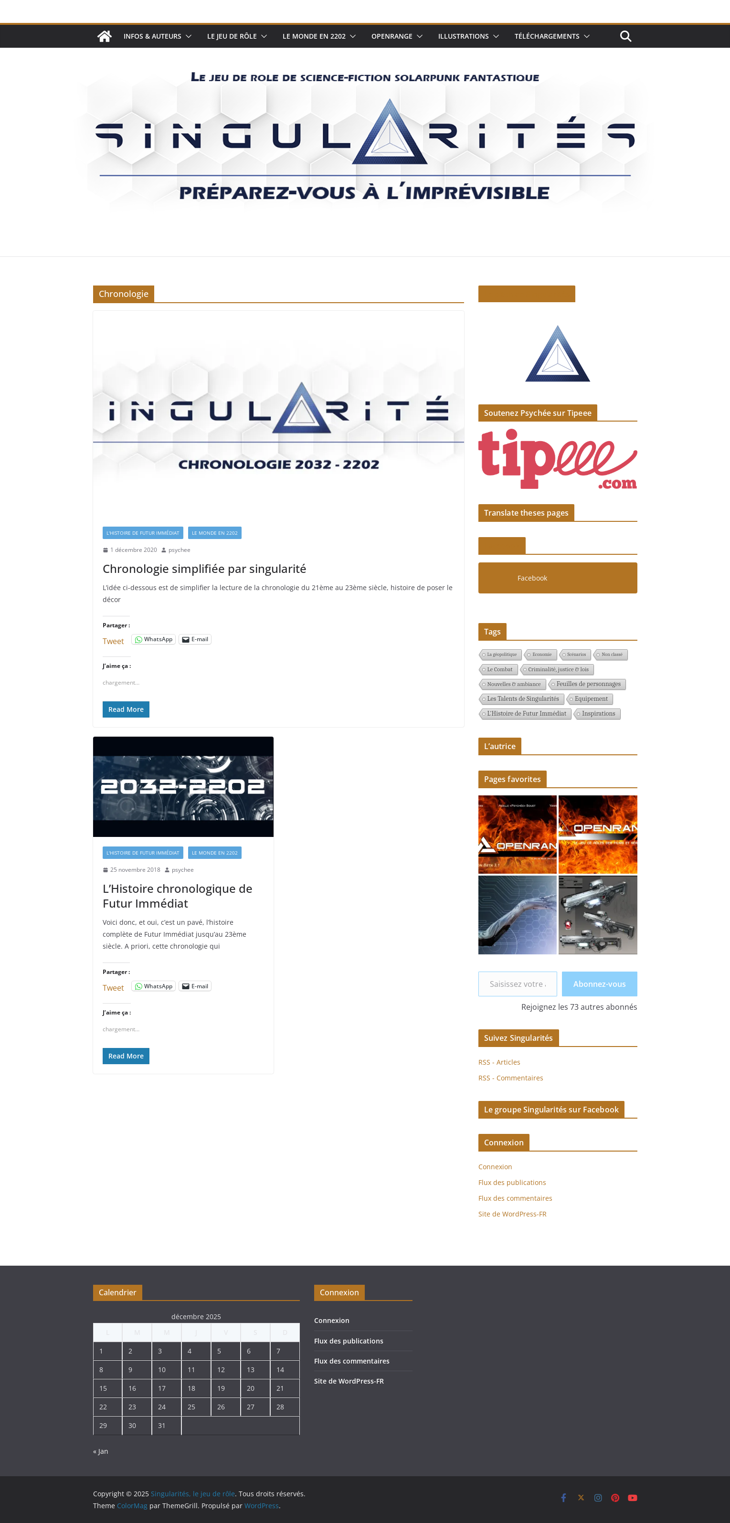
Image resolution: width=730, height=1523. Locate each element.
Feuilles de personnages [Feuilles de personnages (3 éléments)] (589, 684)
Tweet (113, 639)
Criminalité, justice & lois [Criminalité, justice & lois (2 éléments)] (559, 669)
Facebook (502, 545)
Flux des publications (512, 1182)
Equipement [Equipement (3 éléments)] (591, 699)
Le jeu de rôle (232, 36)
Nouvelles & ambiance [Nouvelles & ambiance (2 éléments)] (514, 684)
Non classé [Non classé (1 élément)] (612, 654)
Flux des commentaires (515, 1198)
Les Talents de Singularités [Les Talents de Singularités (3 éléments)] (523, 699)
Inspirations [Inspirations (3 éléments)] (598, 713)
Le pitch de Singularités (527, 294)
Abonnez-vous (599, 984)
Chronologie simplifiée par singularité (205, 568)
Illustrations (463, 36)
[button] (186, 36)
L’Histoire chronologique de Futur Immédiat (178, 895)
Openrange (392, 36)
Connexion (495, 1166)
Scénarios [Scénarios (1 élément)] (577, 654)
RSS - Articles (499, 1062)
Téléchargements (547, 36)
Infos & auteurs (152, 36)
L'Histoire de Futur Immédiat (143, 532)
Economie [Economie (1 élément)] (541, 654)
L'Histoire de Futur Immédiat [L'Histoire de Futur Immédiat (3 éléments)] (527, 713)
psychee (179, 550)
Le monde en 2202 (314, 36)
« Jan (100, 1451)
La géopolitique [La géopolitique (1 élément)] (502, 654)
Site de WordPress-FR (512, 1213)
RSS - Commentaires (510, 1077)
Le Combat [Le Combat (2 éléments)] (500, 669)
